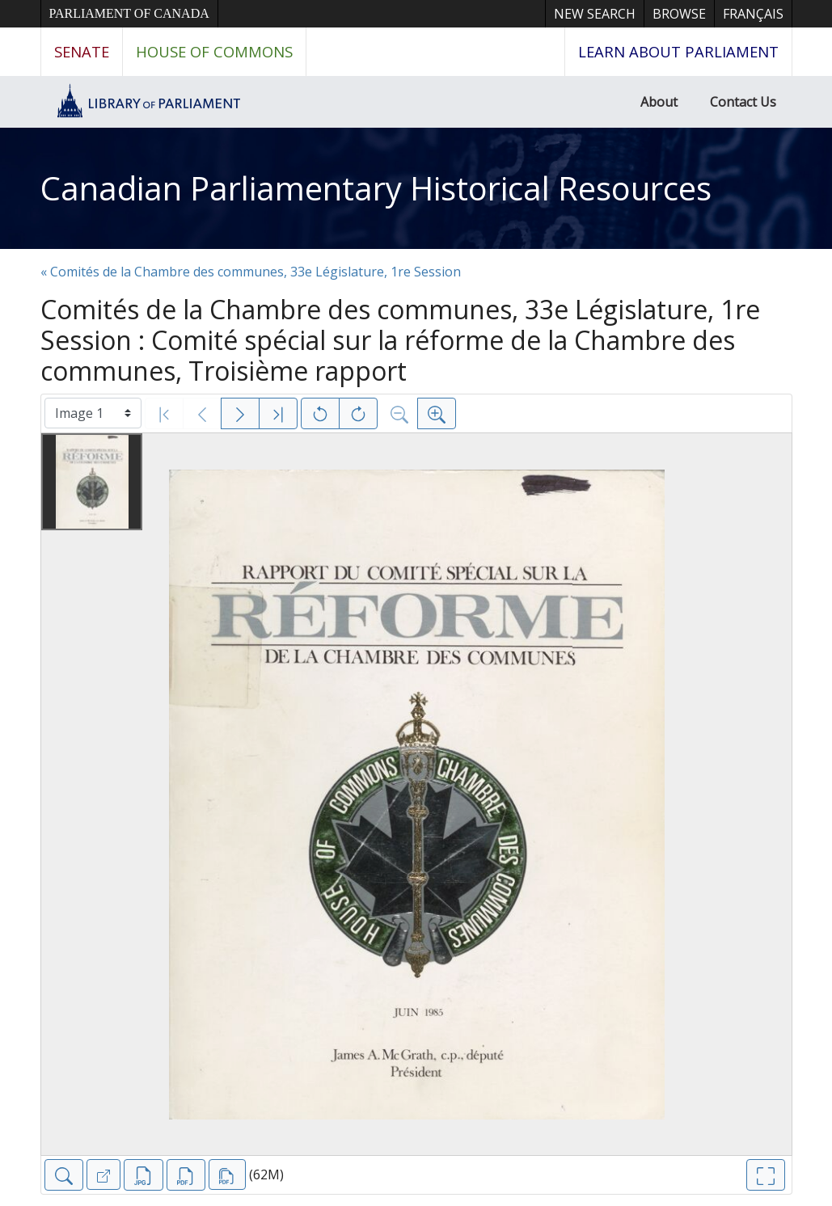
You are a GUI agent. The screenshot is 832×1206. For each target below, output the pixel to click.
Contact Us (743, 102)
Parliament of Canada (129, 13)
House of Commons (214, 51)
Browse (679, 14)
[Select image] (92, 413)
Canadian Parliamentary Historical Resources (376, 188)
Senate (81, 51)
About (659, 102)
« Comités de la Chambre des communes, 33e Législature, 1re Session (250, 271)
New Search (595, 14)
